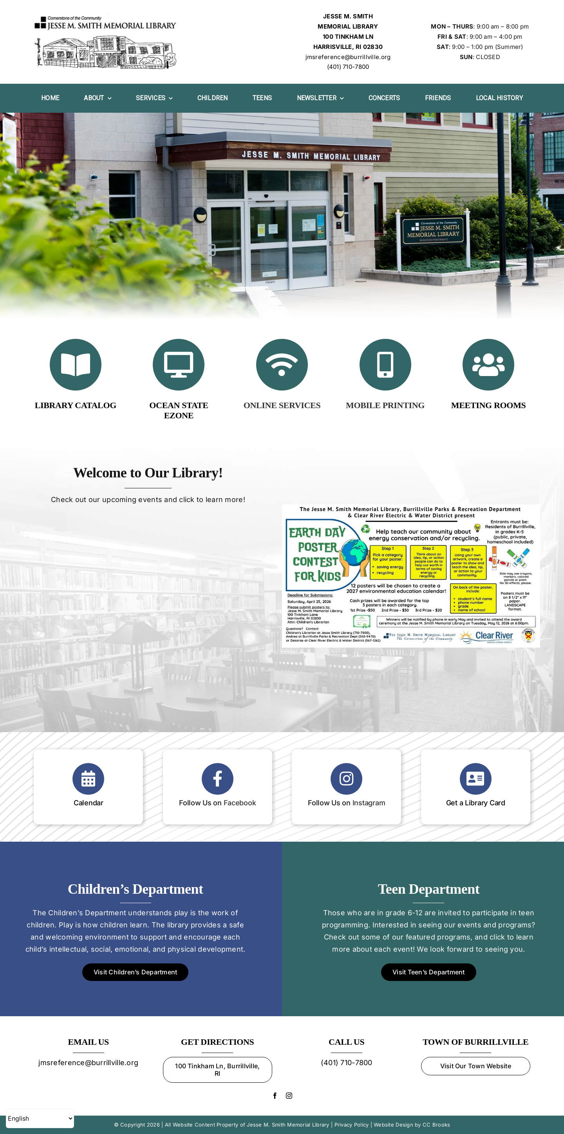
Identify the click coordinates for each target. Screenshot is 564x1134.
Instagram (368, 803)
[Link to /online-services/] (282, 365)
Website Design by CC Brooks (412, 1124)
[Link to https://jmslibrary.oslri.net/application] (476, 779)
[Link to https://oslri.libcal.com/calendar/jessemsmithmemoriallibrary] (88, 779)
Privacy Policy (351, 1124)
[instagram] (289, 1096)
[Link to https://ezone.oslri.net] (178, 365)
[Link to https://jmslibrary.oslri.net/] (75, 365)
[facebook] (275, 1096)
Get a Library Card (475, 803)
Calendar (88, 803)
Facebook (240, 803)
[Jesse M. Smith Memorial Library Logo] (106, 16)
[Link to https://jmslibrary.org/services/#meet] (488, 365)
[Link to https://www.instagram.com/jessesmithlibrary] (346, 779)
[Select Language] (40, 1118)
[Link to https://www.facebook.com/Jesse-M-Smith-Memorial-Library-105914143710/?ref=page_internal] (217, 779)
